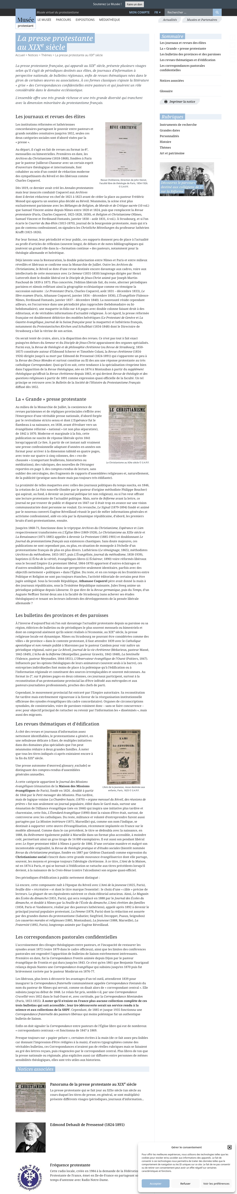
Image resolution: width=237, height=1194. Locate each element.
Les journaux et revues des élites (183, 43)
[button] (229, 1147)
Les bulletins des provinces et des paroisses (190, 54)
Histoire (165, 142)
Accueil (20, 55)
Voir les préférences (216, 1183)
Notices (33, 55)
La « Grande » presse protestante (183, 48)
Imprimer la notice (179, 102)
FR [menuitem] (156, 12)
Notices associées (172, 81)
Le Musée (44, 20)
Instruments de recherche (178, 125)
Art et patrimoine (172, 153)
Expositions (85, 20)
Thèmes (46, 55)
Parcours (63, 20)
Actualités (170, 20)
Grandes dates (170, 130)
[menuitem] (157, 12)
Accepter (155, 1183)
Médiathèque (109, 20)
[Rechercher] (217, 12)
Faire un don (134, 4)
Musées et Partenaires (202, 20)
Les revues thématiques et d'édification (187, 60)
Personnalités (169, 136)
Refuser (185, 1183)
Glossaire (166, 91)
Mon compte (139, 12)
